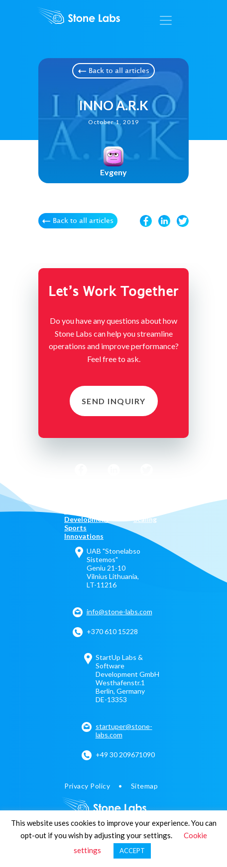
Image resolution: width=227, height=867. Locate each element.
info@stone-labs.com (119, 611)
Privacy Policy (87, 786)
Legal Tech (142, 498)
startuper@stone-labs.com (124, 730)
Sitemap (144, 786)
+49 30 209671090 (125, 754)
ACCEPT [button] (132, 851)
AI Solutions (84, 494)
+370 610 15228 (112, 631)
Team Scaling (145, 514)
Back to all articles (113, 71)
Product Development (86, 514)
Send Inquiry (114, 401)
